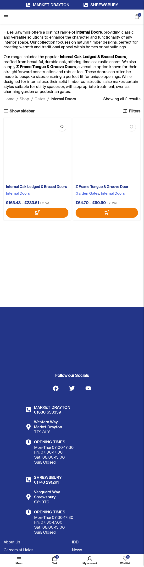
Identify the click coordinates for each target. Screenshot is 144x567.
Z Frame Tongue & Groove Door (102, 186)
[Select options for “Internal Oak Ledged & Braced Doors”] (37, 213)
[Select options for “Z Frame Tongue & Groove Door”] (107, 213)
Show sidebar (22, 111)
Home (9, 98)
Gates (40, 98)
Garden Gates (88, 193)
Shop (25, 98)
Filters (134, 111)
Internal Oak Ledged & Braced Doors (36, 186)
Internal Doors (18, 193)
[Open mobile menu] (6, 16)
